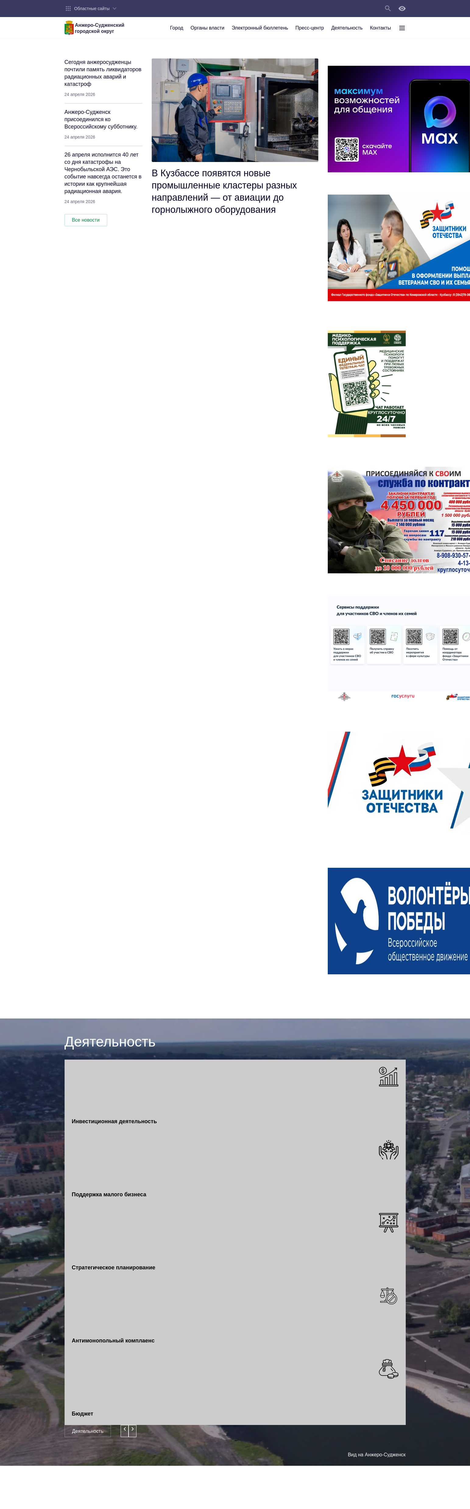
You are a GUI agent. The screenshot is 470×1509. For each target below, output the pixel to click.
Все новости (86, 220)
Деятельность (88, 1431)
